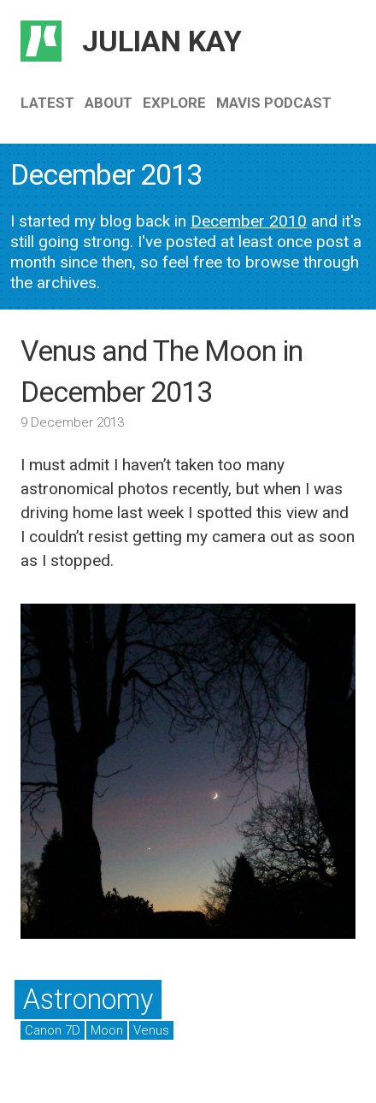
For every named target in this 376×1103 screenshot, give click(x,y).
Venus (151, 1030)
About (108, 102)
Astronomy (88, 999)
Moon (107, 1030)
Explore (174, 102)
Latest (47, 102)
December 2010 (249, 221)
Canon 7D (52, 1030)
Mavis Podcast (274, 102)
